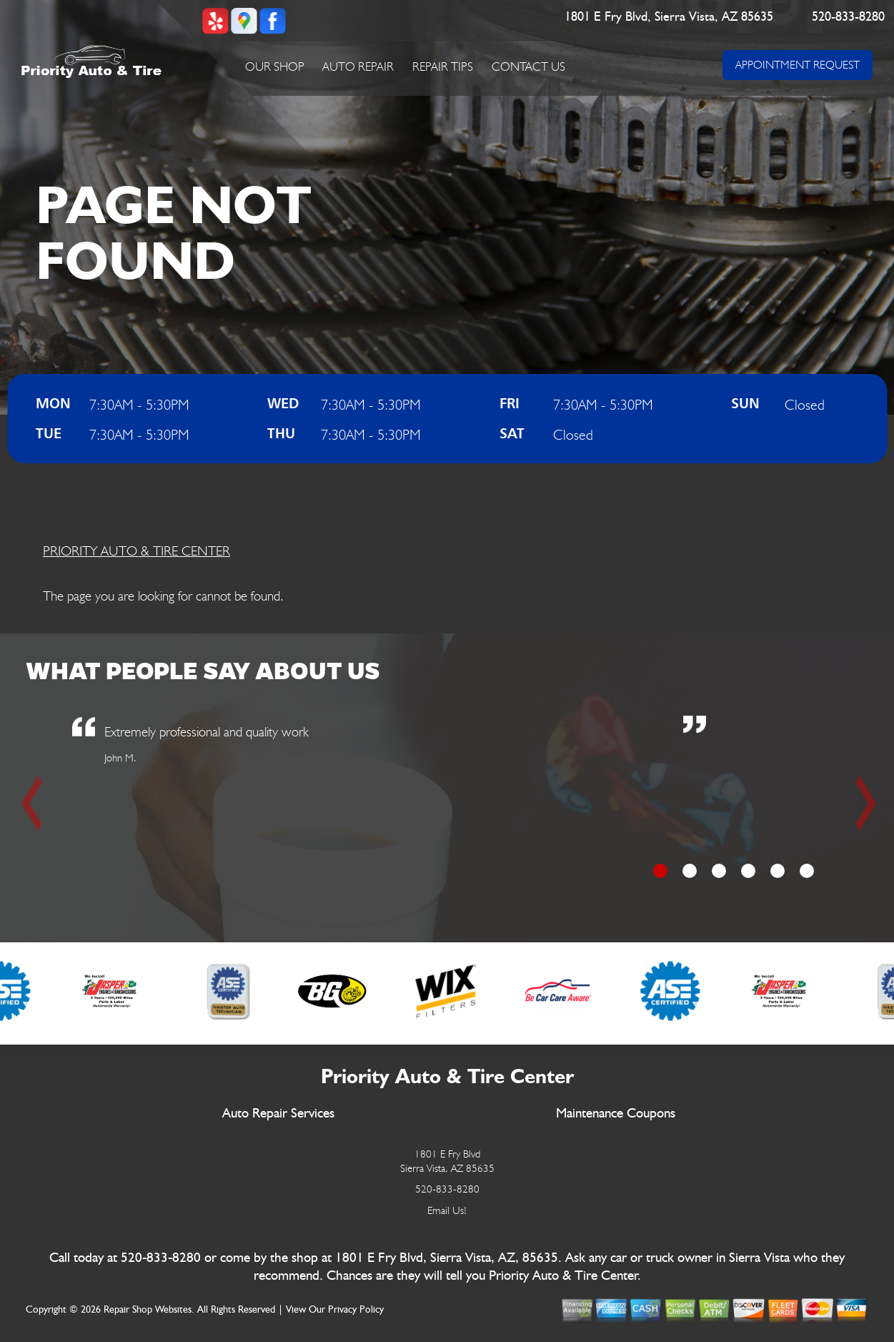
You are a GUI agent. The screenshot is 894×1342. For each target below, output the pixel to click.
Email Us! (447, 1210)
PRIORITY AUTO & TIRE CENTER (136, 550)
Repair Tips (442, 66)
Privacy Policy (356, 1310)
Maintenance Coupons (615, 1113)
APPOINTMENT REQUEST (797, 64)
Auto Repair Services (278, 1113)
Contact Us (528, 66)
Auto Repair (358, 66)
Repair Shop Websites (148, 1310)
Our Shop (274, 66)
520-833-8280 (848, 17)
